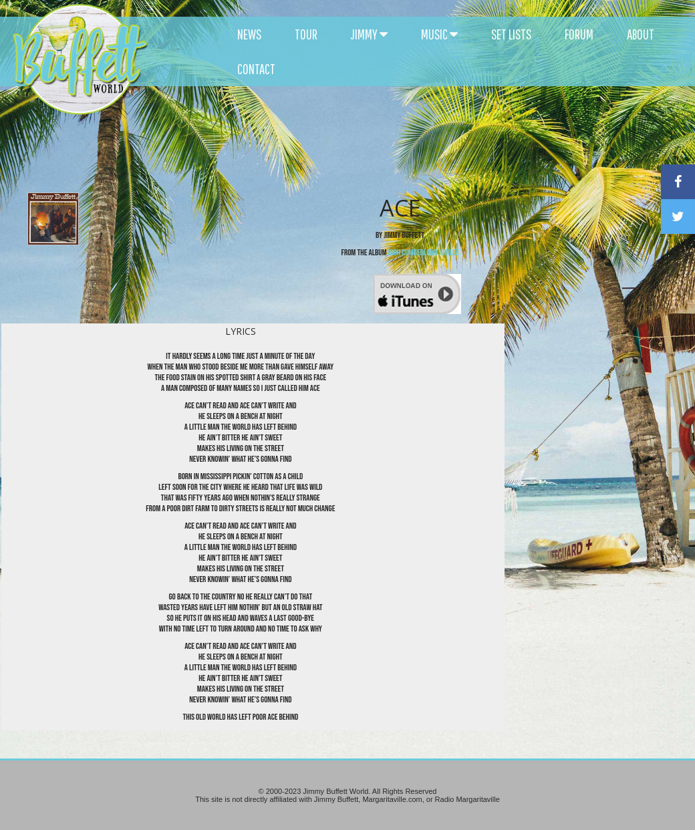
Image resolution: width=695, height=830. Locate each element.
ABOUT (640, 34)
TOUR (306, 34)
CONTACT (256, 69)
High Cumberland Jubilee (423, 252)
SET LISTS (511, 34)
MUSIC (439, 34)
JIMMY (369, 34)
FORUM (579, 34)
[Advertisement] (418, 120)
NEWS (249, 34)
